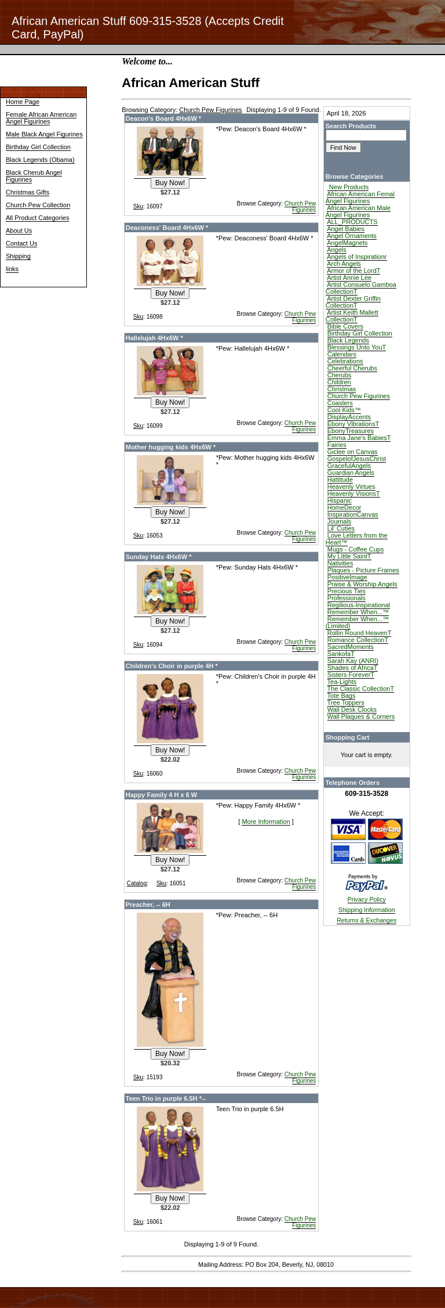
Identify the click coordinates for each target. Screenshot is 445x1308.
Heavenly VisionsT (353, 493)
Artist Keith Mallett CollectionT (352, 316)
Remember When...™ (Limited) (357, 622)
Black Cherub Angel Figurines (34, 176)
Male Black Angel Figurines (44, 134)
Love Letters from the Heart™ (357, 539)
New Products (348, 186)
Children (339, 382)
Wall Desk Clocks (352, 709)
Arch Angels (344, 263)
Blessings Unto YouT (356, 347)
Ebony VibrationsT (353, 423)
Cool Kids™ (344, 409)
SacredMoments (350, 646)
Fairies (336, 444)
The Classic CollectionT (361, 688)
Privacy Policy (367, 899)
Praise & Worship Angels (362, 584)
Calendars (341, 354)
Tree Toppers (345, 702)
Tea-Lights (342, 681)
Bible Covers (345, 326)
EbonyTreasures (350, 430)
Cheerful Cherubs (352, 368)
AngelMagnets (347, 242)
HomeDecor (344, 507)
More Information (266, 821)
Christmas (341, 388)
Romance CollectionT (357, 639)
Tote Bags (341, 695)
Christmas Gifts (27, 192)
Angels (336, 249)
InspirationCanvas (352, 514)
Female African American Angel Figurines (41, 118)
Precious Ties (346, 591)
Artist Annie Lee (349, 277)
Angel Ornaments (352, 235)
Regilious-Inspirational (358, 604)
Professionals (346, 597)
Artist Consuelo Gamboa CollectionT (361, 288)
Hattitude (340, 479)
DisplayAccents (349, 416)
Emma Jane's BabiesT (359, 437)
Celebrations (345, 361)
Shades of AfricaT (352, 667)
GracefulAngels (349, 465)
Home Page (22, 101)
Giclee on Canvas (352, 451)
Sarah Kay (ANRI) (352, 660)
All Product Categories (37, 217)
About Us (19, 230)
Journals (339, 521)
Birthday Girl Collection (38, 146)
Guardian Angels (350, 472)
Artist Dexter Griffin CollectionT (353, 302)
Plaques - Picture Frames (363, 570)
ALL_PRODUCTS (352, 221)
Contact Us (21, 243)
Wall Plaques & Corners (361, 716)
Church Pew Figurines (300, 206)
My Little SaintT (349, 556)
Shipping (18, 256)
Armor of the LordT (353, 270)
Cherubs (339, 375)
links (12, 268)
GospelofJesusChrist (356, 458)
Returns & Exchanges (366, 920)
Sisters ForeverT (350, 674)
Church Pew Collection (38, 204)
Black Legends (348, 340)
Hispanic (339, 500)
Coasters (340, 402)
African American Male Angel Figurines (358, 211)
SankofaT (341, 653)
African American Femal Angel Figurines (360, 197)
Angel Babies (345, 228)
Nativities (340, 563)
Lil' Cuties (341, 528)
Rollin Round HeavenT (359, 632)
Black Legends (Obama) (40, 159)
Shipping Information (366, 909)
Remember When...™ (358, 611)
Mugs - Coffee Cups (355, 549)
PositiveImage (347, 577)
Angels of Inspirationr (356, 256)
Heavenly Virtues (351, 486)
